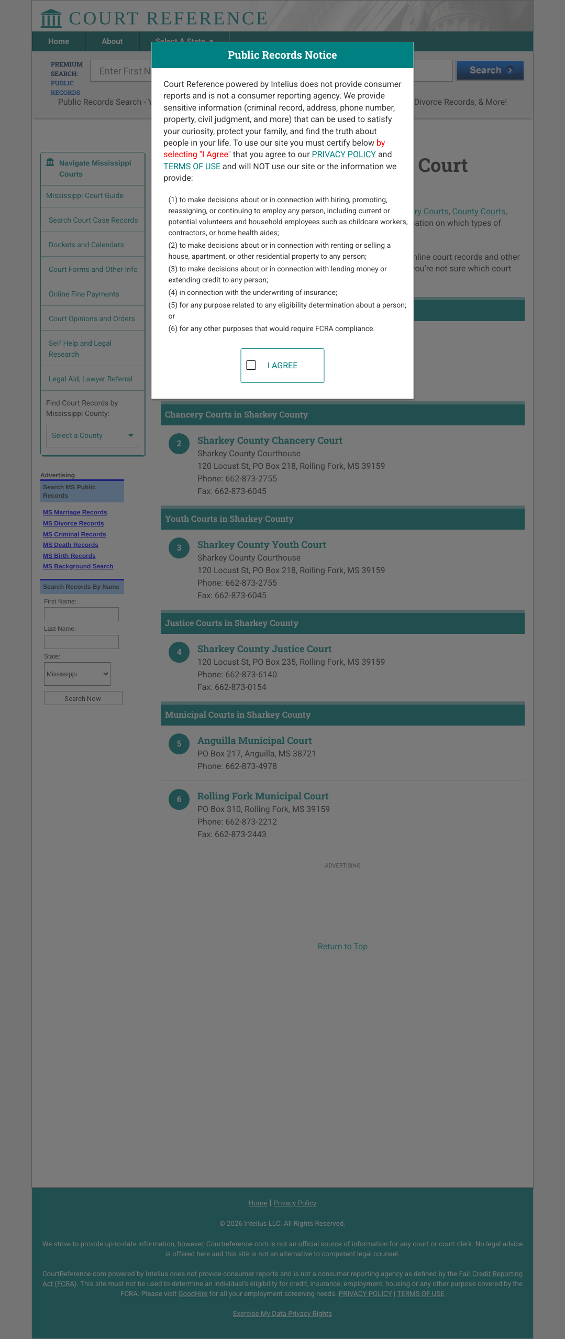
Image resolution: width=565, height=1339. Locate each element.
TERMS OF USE (191, 166)
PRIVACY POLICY (344, 154)
